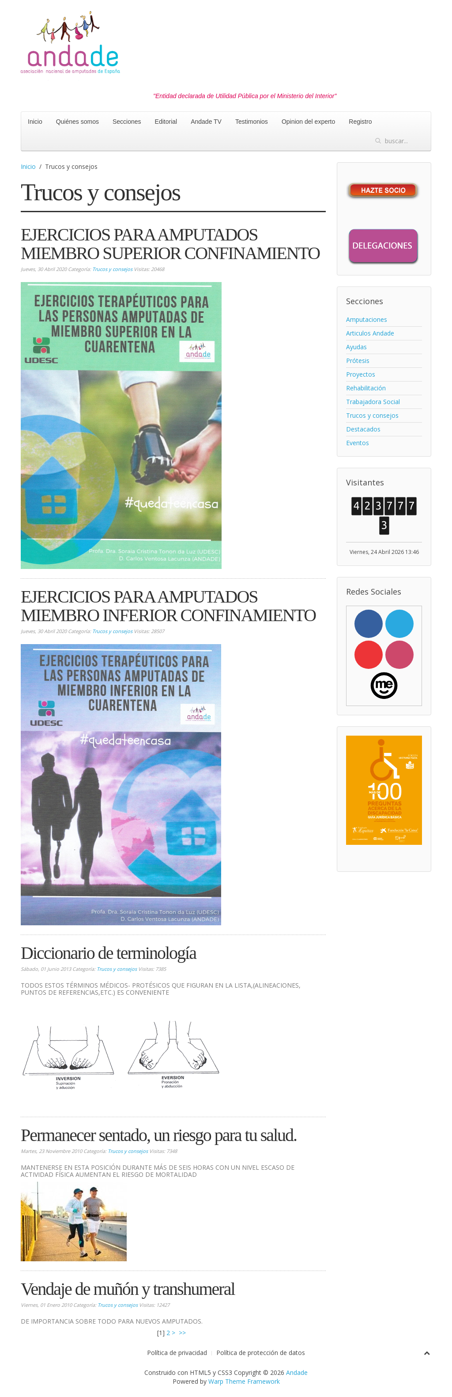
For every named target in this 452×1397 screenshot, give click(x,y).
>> (183, 1332)
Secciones (127, 121)
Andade (297, 1372)
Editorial (166, 121)
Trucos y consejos (112, 269)
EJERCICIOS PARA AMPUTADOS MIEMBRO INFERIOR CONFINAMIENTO (168, 606)
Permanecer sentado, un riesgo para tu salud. (159, 1135)
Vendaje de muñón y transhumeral (128, 1289)
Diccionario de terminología (108, 953)
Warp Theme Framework (244, 1381)
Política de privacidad (177, 1352)
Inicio (35, 121)
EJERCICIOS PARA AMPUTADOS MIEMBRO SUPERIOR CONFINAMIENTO (170, 244)
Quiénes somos (77, 121)
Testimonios (251, 121)
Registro (360, 121)
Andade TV (206, 121)
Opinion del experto (308, 121)
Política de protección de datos (260, 1352)
